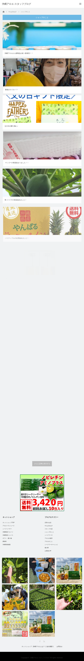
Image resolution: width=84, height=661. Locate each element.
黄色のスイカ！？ (11, 90)
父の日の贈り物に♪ (11, 126)
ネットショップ (27, 646)
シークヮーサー (7, 529)
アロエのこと (49, 541)
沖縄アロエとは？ (39, 646)
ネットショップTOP (8, 522)
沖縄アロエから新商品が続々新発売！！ (19, 53)
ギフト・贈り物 (7, 538)
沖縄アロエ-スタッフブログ (40, 658)
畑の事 (47, 547)
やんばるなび (49, 525)
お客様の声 (48, 551)
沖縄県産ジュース (8, 535)
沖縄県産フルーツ (8, 532)
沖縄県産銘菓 (6, 544)
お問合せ (59, 646)
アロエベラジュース (8, 525)
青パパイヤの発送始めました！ (16, 202)
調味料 (5, 541)
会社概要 (50, 646)
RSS (44, 641)
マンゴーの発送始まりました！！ (17, 164)
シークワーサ (49, 535)
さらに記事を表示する (42, 464)
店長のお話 (48, 522)
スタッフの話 (49, 529)
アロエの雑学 (49, 538)
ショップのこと (49, 532)
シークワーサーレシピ (51, 544)
